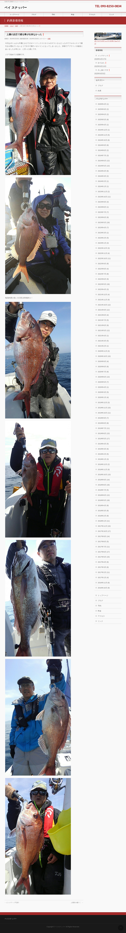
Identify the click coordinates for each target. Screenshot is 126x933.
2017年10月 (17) (104, 531)
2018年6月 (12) (104, 495)
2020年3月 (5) (103, 392)
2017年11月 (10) (104, 526)
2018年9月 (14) (104, 480)
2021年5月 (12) (104, 330)
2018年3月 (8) (103, 511)
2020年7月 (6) (103, 372)
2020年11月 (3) (104, 351)
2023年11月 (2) (104, 192)
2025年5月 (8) (103, 120)
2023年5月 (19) (104, 222)
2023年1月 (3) (103, 243)
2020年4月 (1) (103, 387)
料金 (99, 611)
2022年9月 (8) (103, 264)
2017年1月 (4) (103, 577)
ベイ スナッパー (16, 7)
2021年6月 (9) (103, 325)
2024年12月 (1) (104, 130)
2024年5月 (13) (104, 166)
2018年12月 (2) (104, 464)
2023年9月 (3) (103, 202)
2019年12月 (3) (104, 402)
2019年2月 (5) (103, 454)
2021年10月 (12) (104, 305)
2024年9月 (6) (103, 145)
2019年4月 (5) (103, 444)
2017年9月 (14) (104, 536)
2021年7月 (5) (103, 320)
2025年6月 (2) (103, 114)
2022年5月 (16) (104, 284)
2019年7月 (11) (104, 428)
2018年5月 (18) (104, 500)
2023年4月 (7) (103, 227)
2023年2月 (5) (103, 238)
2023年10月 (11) (104, 197)
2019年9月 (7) (103, 418)
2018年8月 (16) (104, 485)
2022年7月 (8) (103, 274)
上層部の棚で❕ (77, 902)
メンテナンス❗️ (104, 56)
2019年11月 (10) (104, 408)
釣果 (49, 38)
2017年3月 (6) (103, 567)
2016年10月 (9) (104, 588)
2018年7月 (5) (103, 490)
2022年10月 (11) (104, 258)
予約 (99, 606)
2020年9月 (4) (103, 361)
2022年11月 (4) (104, 253)
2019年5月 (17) (104, 439)
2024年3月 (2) (103, 176)
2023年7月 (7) (103, 212)
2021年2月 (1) (103, 346)
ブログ (100, 86)
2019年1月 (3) (103, 459)
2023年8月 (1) (103, 207)
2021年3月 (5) (103, 341)
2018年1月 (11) (104, 521)
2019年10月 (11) (104, 413)
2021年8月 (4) (103, 315)
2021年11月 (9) (104, 300)
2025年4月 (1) (103, 125)
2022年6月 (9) (103, 279)
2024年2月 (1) (103, 181)
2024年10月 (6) (104, 140)
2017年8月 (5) (103, 542)
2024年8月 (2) (103, 150)
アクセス (101, 616)
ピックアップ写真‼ (12, 902)
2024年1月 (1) (103, 186)
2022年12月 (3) (104, 248)
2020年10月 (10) (104, 356)
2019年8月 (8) (103, 423)
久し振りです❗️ (104, 70)
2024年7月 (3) (103, 155)
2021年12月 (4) (104, 294)
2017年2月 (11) (104, 572)
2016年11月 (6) (104, 583)
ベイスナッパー (60, 927)
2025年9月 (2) (103, 109)
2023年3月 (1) (103, 233)
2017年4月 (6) (103, 562)
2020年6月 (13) (104, 377)
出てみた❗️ (102, 63)
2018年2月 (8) (103, 516)
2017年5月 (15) (104, 557)
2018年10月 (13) (104, 475)
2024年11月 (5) (104, 135)
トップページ (103, 595)
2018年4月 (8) (103, 505)
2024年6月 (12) (104, 161)
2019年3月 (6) (103, 449)
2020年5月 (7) (103, 382)
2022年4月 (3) (103, 289)
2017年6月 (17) (104, 552)
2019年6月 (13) (104, 433)
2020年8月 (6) (103, 367)
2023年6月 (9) (103, 217)
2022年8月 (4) (103, 269)
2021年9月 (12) (104, 310)
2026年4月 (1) (103, 104)
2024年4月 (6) (103, 171)
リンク (100, 621)
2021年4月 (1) (103, 336)
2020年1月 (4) (103, 397)
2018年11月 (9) (104, 469)
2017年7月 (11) (104, 547)
